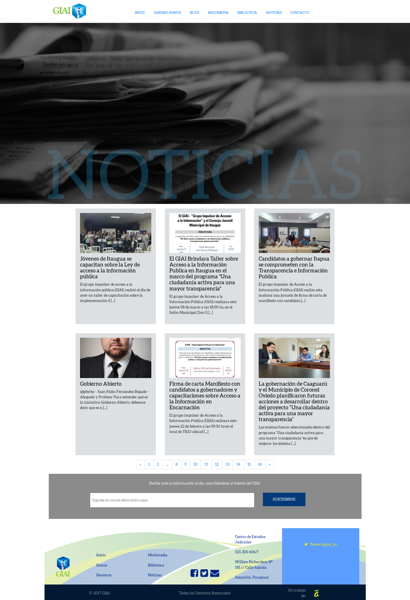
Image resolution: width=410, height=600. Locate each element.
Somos (101, 565)
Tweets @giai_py (320, 544)
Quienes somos (167, 12)
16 (260, 464)
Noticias (274, 12)
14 (238, 464)
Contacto (300, 12)
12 (217, 464)
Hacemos (103, 575)
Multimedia (218, 12)
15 (249, 464)
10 (196, 464)
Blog (194, 12)
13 (227, 464)
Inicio (140, 12)
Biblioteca (247, 12)
